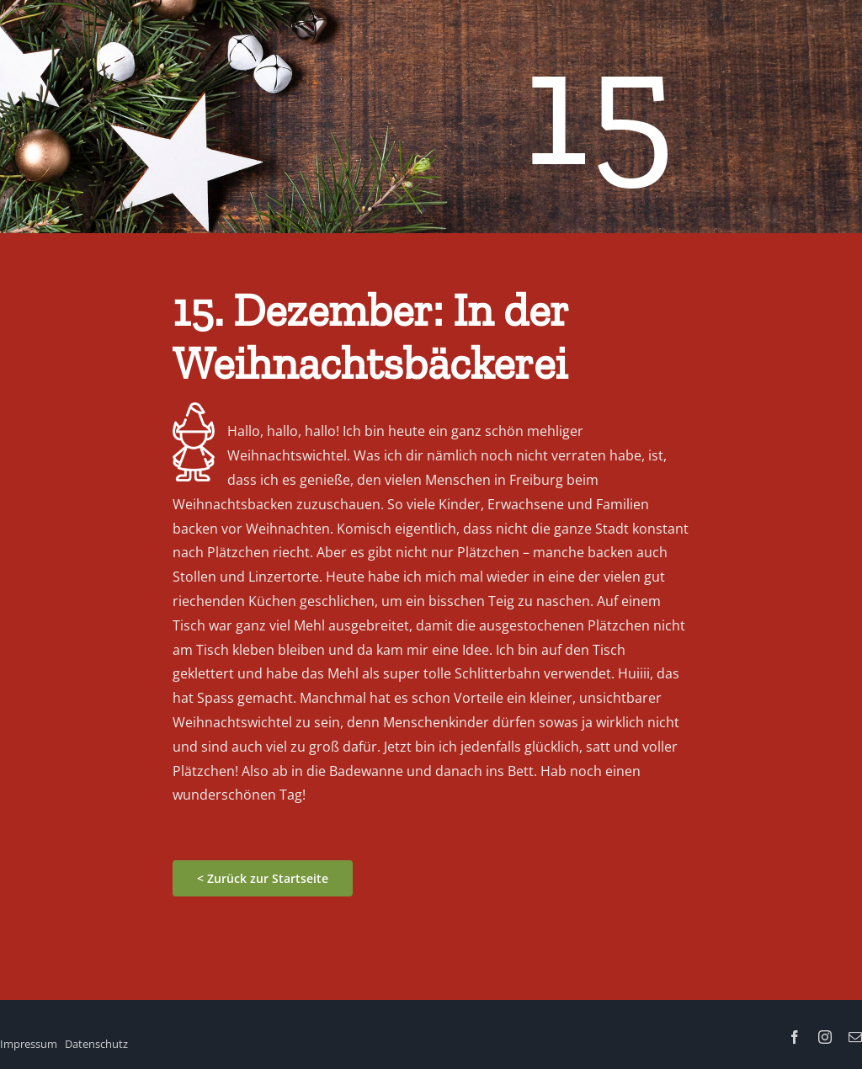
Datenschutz (96, 1043)
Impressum (28, 1043)
